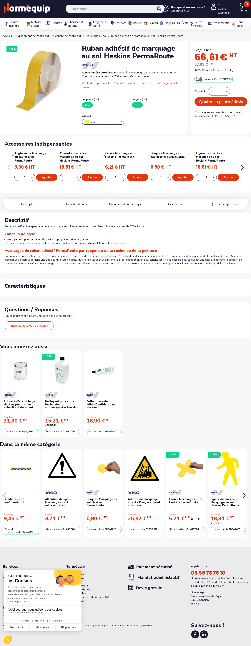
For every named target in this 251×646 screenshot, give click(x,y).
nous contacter (120, 243)
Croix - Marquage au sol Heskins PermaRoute (122, 155)
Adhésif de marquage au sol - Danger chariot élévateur (144, 502)
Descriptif (27, 204)
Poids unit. (219, 70)
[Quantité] (219, 91)
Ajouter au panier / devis (221, 102)
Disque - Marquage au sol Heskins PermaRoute (168, 155)
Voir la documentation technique (133, 83)
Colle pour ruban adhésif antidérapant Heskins (101, 404)
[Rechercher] (115, 9)
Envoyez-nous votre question (29, 326)
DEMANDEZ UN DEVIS (223, 116)
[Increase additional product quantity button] (34, 177)
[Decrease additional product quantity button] (20, 177)
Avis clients (174, 204)
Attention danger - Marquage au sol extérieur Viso (58, 502)
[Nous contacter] (183, 9)
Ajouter (47, 177)
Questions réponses (224, 204)
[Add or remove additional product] (25, 177)
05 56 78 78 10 (208, 573)
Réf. (197, 70)
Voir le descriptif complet (96, 83)
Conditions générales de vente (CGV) (87, 597)
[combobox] (103, 122)
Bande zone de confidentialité (14, 500)
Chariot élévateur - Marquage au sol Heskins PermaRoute (74, 156)
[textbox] (103, 122)
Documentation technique (125, 204)
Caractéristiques (76, 204)
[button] (242, 168)
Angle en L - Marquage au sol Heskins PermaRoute (30, 156)
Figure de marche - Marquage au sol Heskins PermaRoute (210, 156)
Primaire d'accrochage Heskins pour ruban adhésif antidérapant (19, 404)
